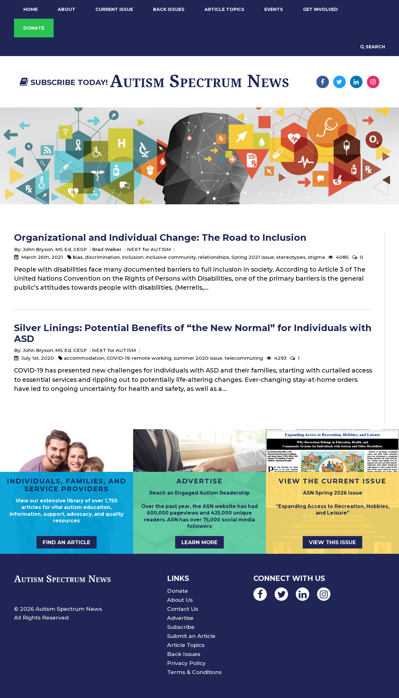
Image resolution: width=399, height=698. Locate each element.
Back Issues (169, 9)
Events (273, 9)
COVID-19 (118, 358)
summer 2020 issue (198, 358)
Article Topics (224, 9)
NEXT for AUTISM (149, 249)
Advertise (180, 618)
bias (78, 257)
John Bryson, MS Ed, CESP (55, 249)
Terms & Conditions (194, 672)
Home (30, 9)
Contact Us (182, 608)
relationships (213, 257)
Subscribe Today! (64, 82)
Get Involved (320, 9)
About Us (180, 599)
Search (372, 47)
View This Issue (332, 542)
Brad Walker (107, 249)
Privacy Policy (186, 663)
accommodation (84, 358)
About (66, 9)
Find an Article (66, 542)
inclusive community (171, 257)
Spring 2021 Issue (252, 257)
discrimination (102, 257)
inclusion (132, 257)
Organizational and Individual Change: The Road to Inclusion (160, 237)
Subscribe (181, 627)
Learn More (199, 542)
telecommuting (243, 358)
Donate (33, 28)
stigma (316, 257)
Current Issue (114, 9)
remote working (151, 358)
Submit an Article (191, 636)
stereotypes (290, 257)
